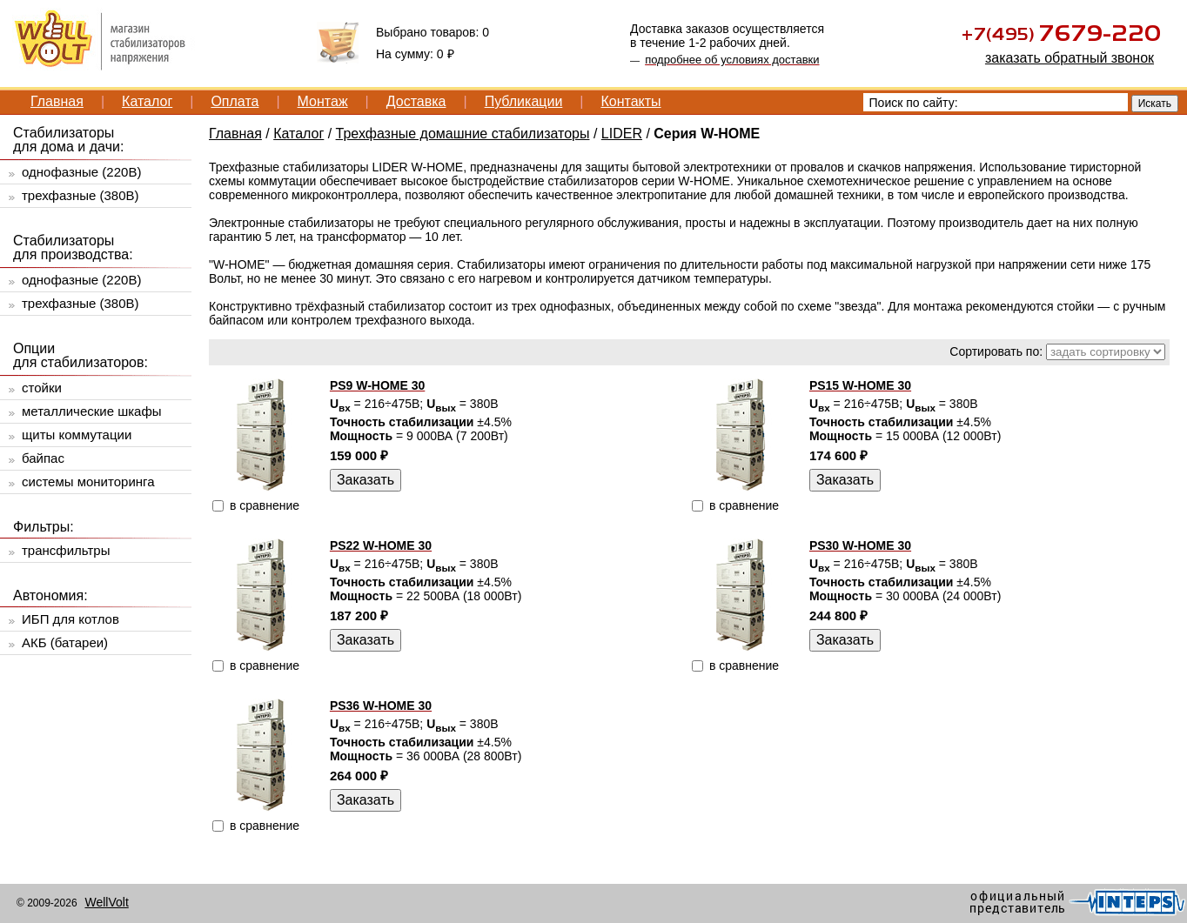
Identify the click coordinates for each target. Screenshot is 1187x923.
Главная (57, 101)
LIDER (621, 133)
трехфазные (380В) (80, 195)
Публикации (524, 101)
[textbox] (995, 102)
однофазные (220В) (81, 171)
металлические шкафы (92, 411)
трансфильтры (66, 550)
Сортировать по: (996, 351)
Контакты (630, 101)
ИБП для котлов (70, 619)
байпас (43, 458)
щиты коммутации (76, 434)
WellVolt (106, 902)
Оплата (234, 101)
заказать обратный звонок (1069, 57)
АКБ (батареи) (65, 642)
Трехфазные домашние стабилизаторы (463, 133)
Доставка (416, 101)
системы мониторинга (88, 481)
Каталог (147, 101)
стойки (42, 387)
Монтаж (323, 101)
